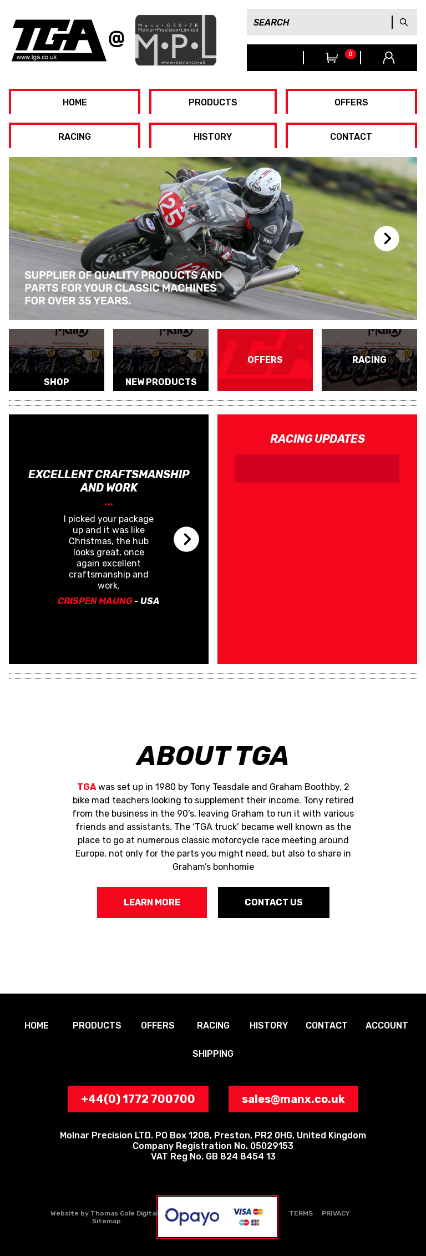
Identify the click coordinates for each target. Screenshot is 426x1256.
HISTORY (213, 136)
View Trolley (331, 57)
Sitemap (106, 1221)
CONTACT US (274, 902)
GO (403, 22)
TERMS (301, 1213)
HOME (75, 102)
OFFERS (351, 102)
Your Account (389, 57)
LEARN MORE (152, 902)
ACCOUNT (387, 1025)
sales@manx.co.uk (293, 1099)
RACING (74, 136)
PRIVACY (336, 1213)
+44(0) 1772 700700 (275, 57)
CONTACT (351, 136)
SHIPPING (213, 1054)
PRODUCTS (213, 102)
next (386, 238)
